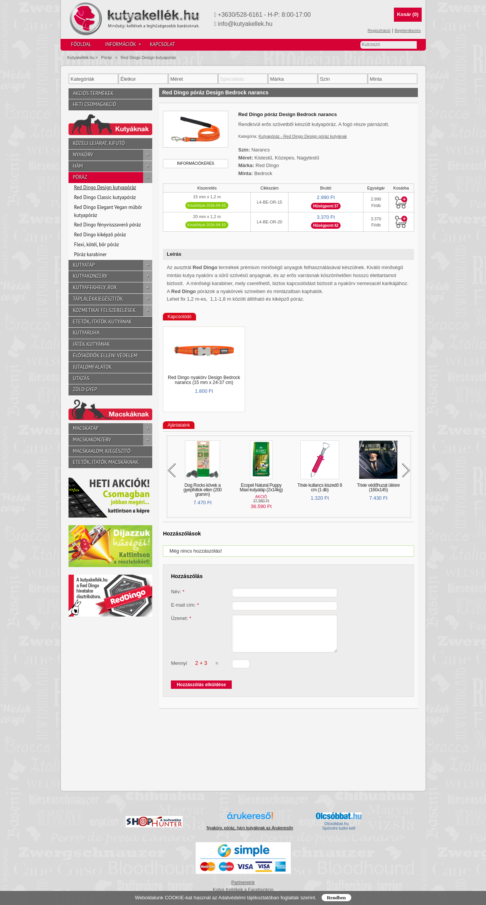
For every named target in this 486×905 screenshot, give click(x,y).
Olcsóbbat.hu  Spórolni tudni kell (338, 825)
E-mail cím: (185, 605)
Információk (123, 45)
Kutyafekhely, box (112, 287)
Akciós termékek (93, 93)
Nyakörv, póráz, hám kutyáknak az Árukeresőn (250, 827)
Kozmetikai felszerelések (112, 310)
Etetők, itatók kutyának (102, 322)
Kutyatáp (112, 265)
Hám (112, 166)
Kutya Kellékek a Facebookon (243, 889)
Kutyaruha (86, 333)
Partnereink (243, 882)
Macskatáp (112, 428)
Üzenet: (181, 618)
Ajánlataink (178, 425)
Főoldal (81, 44)
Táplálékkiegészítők (112, 299)
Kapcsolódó (179, 316)
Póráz (106, 57)
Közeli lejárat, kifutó (99, 143)
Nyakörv (112, 155)
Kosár (407, 14)
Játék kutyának (91, 344)
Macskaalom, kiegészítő (102, 451)
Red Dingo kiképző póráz (100, 234)
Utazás (81, 378)
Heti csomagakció (94, 104)
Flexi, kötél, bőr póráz (96, 244)
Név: (177, 591)
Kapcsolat (162, 44)
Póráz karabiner (90, 254)
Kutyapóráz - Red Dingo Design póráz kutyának (302, 136)
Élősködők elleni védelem (105, 355)
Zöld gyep (85, 389)
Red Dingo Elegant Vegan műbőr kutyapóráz (108, 211)
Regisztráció (379, 30)
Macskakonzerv (112, 440)
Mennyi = (194, 670)
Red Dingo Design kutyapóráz (148, 57)
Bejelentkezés (408, 30)
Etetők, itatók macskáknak (106, 462)
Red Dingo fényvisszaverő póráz (107, 224)
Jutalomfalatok (92, 367)
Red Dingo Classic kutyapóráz (105, 197)
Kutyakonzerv (112, 276)
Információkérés (195, 163)
